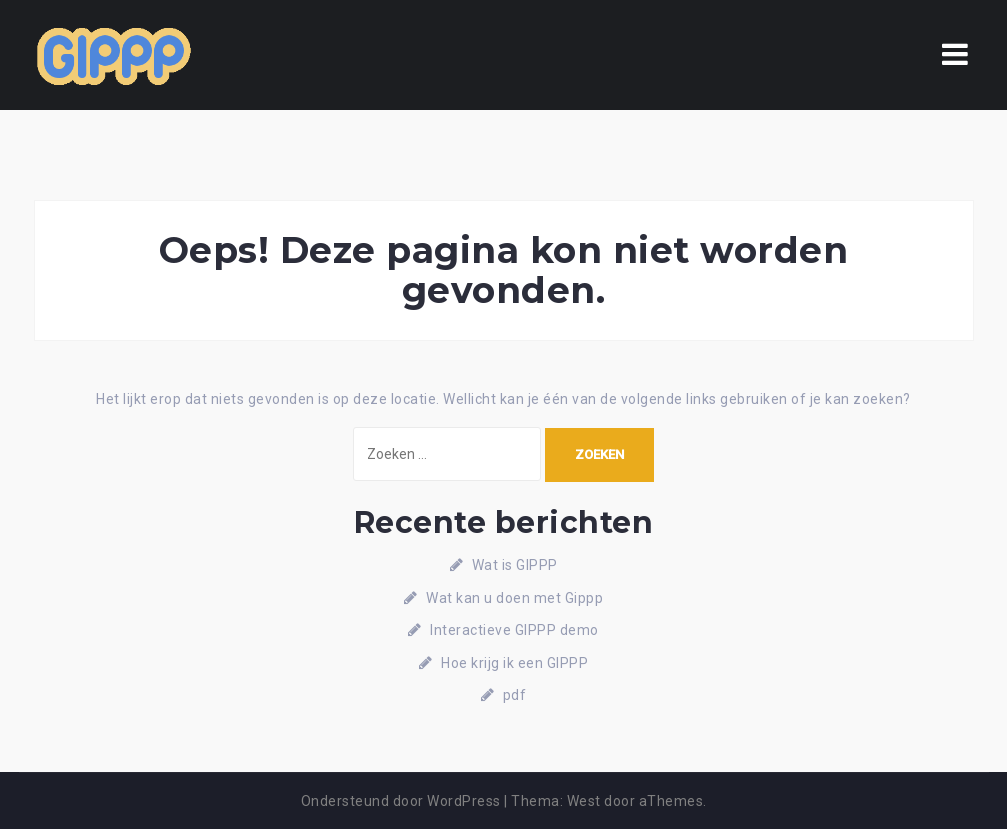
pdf (515, 695)
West (584, 801)
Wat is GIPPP (515, 565)
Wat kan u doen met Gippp (514, 598)
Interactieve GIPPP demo (514, 630)
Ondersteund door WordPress (401, 801)
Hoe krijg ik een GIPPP (514, 663)
